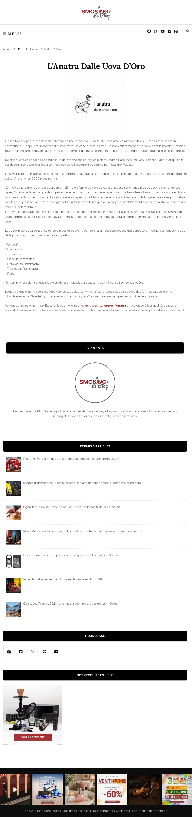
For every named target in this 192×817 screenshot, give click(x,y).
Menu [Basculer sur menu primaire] (12, 34)
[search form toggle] (187, 31)
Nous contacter (102, 811)
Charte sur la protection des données (141, 811)
